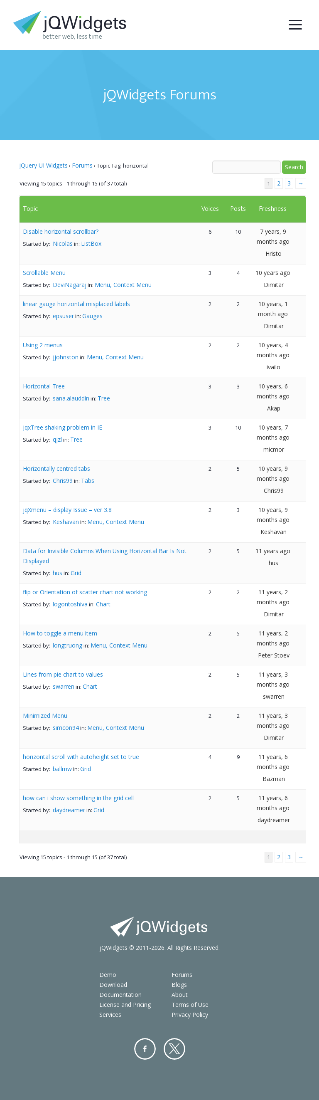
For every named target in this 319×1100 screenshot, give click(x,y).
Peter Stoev (274, 655)
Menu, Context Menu (123, 285)
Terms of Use (190, 1005)
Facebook (145, 1049)
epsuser (63, 316)
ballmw (62, 769)
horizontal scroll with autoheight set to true (81, 757)
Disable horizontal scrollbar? (60, 231)
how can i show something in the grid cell (78, 798)
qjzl (57, 439)
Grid (76, 573)
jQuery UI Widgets (43, 165)
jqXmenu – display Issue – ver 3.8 (67, 510)
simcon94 (66, 728)
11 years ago (272, 551)
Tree (104, 398)
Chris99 (63, 480)
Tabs (87, 480)
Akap (273, 408)
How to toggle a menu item (60, 633)
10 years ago (272, 273)
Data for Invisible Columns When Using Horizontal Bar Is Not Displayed (104, 556)
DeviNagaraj (69, 285)
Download (113, 985)
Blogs (179, 985)
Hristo (273, 253)
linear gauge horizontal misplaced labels (76, 304)
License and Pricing (125, 1005)
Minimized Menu (45, 715)
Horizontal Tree (44, 386)
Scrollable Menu (44, 273)
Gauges (92, 316)
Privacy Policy (190, 1014)
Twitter (174, 1049)
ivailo (273, 367)
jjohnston (66, 357)
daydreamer (69, 810)
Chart (103, 604)
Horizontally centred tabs (56, 468)
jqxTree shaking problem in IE (62, 427)
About (180, 995)
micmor (273, 449)
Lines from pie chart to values (63, 674)
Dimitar (274, 285)
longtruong (67, 645)
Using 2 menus (43, 345)
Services (110, 1014)
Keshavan (66, 522)
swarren (63, 686)
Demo (107, 975)
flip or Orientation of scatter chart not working (85, 592)
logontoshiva (70, 604)
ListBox (91, 243)
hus (57, 573)
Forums (82, 165)
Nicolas (63, 243)
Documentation (120, 995)
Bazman (274, 779)
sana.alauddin (71, 398)
